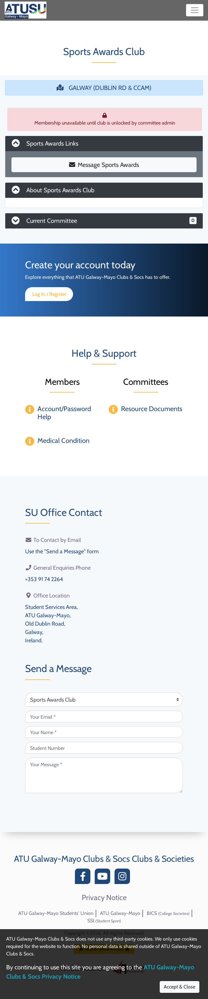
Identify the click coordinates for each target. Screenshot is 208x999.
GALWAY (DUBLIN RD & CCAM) (104, 87)
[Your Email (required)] (104, 716)
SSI (104, 921)
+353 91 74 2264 (44, 579)
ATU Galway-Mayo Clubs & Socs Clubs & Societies (104, 858)
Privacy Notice (104, 897)
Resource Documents (151, 409)
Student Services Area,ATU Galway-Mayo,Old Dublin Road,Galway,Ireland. (51, 624)
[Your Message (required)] (104, 775)
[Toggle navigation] (194, 10)
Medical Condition (63, 440)
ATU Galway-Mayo (120, 913)
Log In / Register (49, 294)
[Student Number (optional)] (104, 748)
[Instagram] (124, 878)
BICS (168, 913)
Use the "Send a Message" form (62, 551)
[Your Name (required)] (104, 732)
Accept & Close (179, 987)
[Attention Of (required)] (104, 699)
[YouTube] (104, 878)
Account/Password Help (64, 413)
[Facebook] (84, 878)
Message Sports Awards (104, 164)
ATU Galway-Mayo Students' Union (55, 913)
